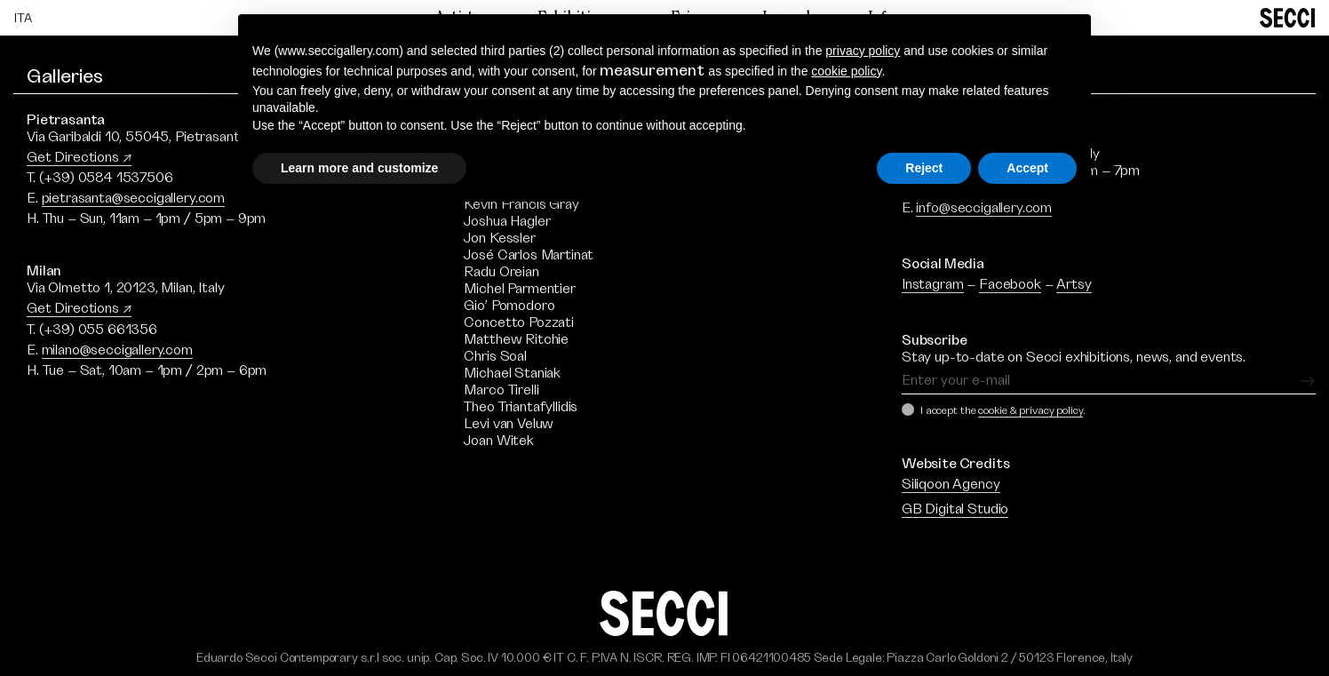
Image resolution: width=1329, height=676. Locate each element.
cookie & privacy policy (1030, 410)
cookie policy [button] (846, 71)
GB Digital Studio (955, 509)
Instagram (933, 284)
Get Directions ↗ (79, 157)
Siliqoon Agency (951, 484)
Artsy (1073, 284)
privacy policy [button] (862, 51)
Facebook (1010, 284)
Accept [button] (1027, 168)
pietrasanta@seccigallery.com (134, 198)
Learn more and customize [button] (359, 168)
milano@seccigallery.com (117, 350)
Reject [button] (924, 168)
